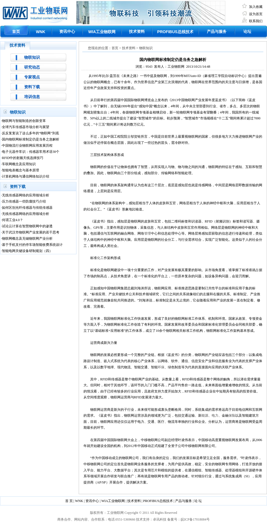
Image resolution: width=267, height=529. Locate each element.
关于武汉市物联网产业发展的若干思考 (30, 232)
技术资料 (137, 31)
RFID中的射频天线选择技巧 (22, 158)
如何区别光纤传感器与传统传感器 (27, 208)
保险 (231, 415)
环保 (161, 367)
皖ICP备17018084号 (195, 519)
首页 (16, 31)
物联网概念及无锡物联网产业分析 (27, 238)
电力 (215, 415)
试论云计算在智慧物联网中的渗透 (27, 226)
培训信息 (32, 97)
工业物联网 (102, 32)
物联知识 (32, 57)
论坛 (247, 31)
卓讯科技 (159, 519)
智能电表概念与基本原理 (20, 170)
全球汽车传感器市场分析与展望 (25, 127)
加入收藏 (256, 7)
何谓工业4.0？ (12, 220)
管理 (147, 233)
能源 (205, 415)
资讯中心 (67, 31)
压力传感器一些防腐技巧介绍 (24, 201)
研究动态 (32, 67)
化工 (100, 258)
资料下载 (32, 87)
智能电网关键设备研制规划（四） (27, 251)
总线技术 (175, 32)
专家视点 (32, 77)
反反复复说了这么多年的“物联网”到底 (30, 133)
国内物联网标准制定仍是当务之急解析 (30, 139)
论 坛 (198, 501)
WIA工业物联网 (113, 501)
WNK (40, 31)
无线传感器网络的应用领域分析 (25, 195)
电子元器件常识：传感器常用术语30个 (30, 152)
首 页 (69, 501)
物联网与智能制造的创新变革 (24, 121)
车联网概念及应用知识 (19, 164)
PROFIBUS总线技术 (158, 501)
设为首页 (256, 14)
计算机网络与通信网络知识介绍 (25, 176)
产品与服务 (217, 31)
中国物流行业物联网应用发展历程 (27, 145)
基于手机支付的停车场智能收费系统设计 (32, 245)
